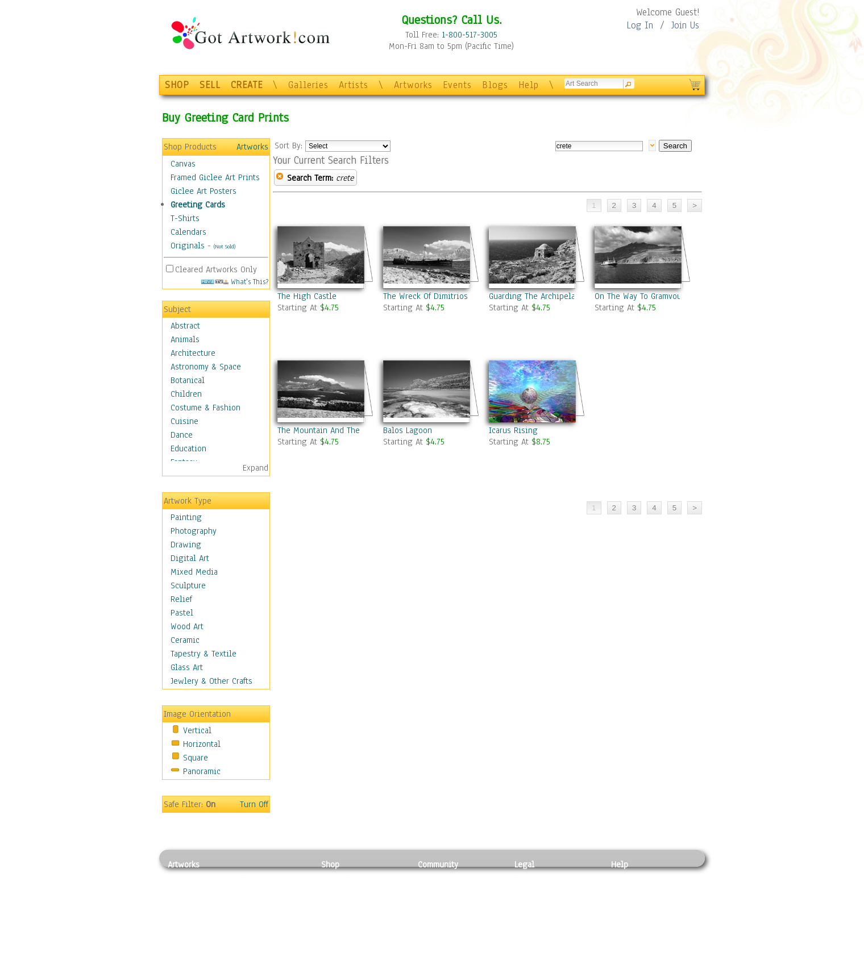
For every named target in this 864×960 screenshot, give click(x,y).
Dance (182, 434)
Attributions (533, 903)
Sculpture (188, 585)
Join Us (685, 25)
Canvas (183, 163)
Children (186, 394)
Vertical (197, 730)
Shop (330, 864)
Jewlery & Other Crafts (211, 681)
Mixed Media (194, 571)
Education (188, 448)
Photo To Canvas (351, 877)
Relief (181, 599)
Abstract (185, 325)
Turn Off (254, 804)
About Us (627, 902)
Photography (194, 531)
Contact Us (630, 877)
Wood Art (187, 626)
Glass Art (187, 667)
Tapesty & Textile (273, 928)
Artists (353, 85)
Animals (185, 339)
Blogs (495, 85)
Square (195, 757)
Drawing (186, 544)
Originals (188, 245)
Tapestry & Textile (203, 653)
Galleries (308, 85)
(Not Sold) (224, 246)
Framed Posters (348, 890)
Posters (334, 902)
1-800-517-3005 (469, 34)
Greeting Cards (198, 204)
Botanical (188, 380)
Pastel (182, 612)
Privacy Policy (540, 877)
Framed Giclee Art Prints (215, 177)
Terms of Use (538, 890)
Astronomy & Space (206, 366)
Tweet (622, 953)
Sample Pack (634, 890)
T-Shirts (185, 218)
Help (528, 85)
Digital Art (190, 558)
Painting (186, 517)
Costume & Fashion (205, 407)
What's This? (234, 281)
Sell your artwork (449, 928)
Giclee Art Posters (203, 191)
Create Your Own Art (357, 953)
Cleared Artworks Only (216, 269)
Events (457, 85)
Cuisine (184, 421)
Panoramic (202, 771)
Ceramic (185, 640)
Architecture (193, 353)
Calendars (188, 232)
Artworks (413, 85)
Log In (639, 25)
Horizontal (202, 744)
